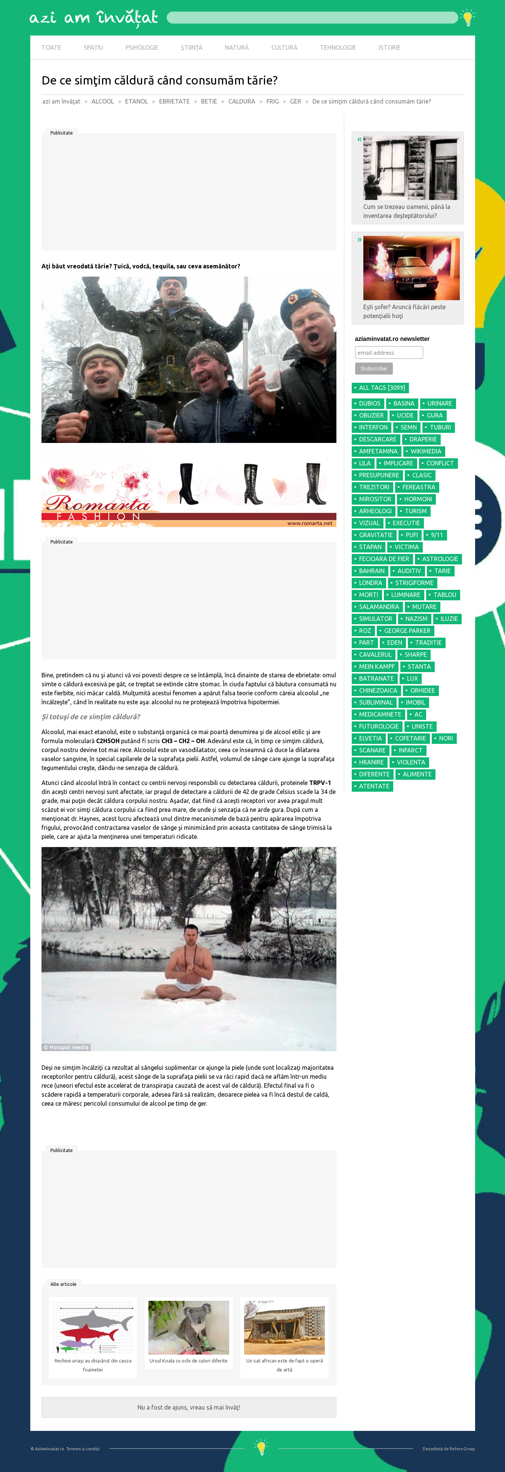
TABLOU (445, 594)
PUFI (412, 535)
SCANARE (372, 750)
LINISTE (422, 726)
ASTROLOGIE (440, 558)
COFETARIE (410, 738)
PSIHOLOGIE (142, 47)
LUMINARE (406, 594)
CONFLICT (440, 463)
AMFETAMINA (378, 451)
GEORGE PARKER (407, 630)
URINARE (440, 403)
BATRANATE (376, 678)
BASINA (404, 403)
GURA (435, 415)
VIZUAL (369, 523)
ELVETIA (370, 738)
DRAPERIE (423, 439)
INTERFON (373, 427)
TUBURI (440, 427)
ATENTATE (374, 786)
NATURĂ (237, 47)
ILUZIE (449, 618)
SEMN (409, 427)
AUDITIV (409, 570)
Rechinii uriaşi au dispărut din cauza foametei (93, 1365)
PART (366, 642)
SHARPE (416, 654)
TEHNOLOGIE (338, 47)
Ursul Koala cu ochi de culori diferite (189, 1361)
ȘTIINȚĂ (192, 47)
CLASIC (422, 475)
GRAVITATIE (376, 535)
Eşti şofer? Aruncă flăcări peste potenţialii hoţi (408, 276)
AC (418, 714)
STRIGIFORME (414, 582)
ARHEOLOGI (375, 511)
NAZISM (417, 618)
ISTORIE (390, 47)
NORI (446, 738)
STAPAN (370, 546)
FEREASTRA (419, 487)
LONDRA (370, 582)
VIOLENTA (411, 762)
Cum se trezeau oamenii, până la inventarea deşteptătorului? (408, 176)
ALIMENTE (417, 774)
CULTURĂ (284, 47)
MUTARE (424, 606)
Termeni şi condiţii (83, 1449)
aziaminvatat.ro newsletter (392, 339)
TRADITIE (428, 642)
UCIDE (405, 415)
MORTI (368, 594)
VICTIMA (407, 546)
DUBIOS (370, 403)
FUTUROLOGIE (379, 726)
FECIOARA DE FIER (384, 558)
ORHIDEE (422, 690)
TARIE (442, 570)
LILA (365, 463)
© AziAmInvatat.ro (47, 1449)
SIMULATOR (375, 618)
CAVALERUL (375, 654)
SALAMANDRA (379, 606)
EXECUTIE (406, 523)
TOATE (51, 47)
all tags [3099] (382, 387)
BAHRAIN (372, 570)
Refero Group (462, 1449)
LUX (412, 678)
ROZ (365, 630)
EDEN (394, 642)
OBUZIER (371, 415)
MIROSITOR (375, 499)
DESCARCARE (378, 439)
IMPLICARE (398, 463)
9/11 (437, 535)
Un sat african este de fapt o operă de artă (284, 1365)
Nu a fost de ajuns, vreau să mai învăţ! (189, 1407)
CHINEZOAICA (378, 690)
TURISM (416, 511)
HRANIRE (371, 762)
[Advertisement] (189, 194)
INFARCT (411, 750)
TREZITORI (374, 487)
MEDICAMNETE (380, 714)
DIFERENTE (374, 774)
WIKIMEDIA (426, 451)
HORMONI (418, 499)
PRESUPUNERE (379, 475)
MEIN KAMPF (377, 666)
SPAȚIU (93, 47)
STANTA (419, 666)
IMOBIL (415, 702)
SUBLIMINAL (376, 702)
